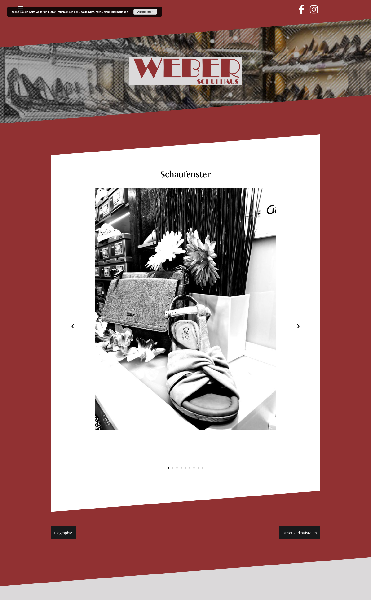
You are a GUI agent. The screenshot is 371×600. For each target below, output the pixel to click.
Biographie (63, 532)
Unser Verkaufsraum (300, 532)
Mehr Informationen (116, 11)
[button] (168, 468)
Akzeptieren (145, 11)
